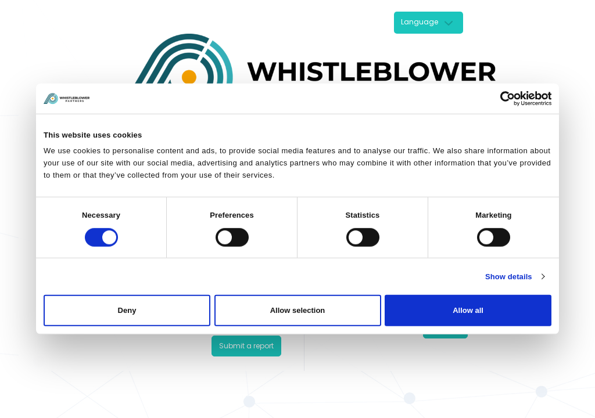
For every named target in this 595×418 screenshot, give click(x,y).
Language (419, 22)
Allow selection (297, 310)
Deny (127, 310)
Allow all (468, 310)
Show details (508, 276)
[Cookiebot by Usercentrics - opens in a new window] (500, 98)
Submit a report (246, 346)
